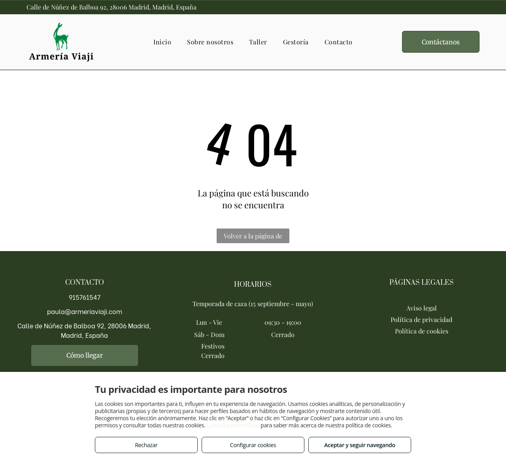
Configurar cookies (253, 445)
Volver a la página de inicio (253, 237)
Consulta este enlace (233, 425)
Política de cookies (421, 331)
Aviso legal (421, 308)
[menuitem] (162, 42)
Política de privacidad (421, 319)
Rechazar (146, 445)
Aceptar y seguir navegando (359, 445)
